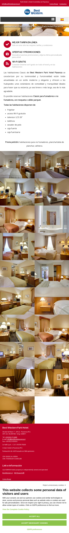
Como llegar (54, 4)
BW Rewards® (19, 473)
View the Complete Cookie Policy (15, 509)
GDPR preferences (34, 529)
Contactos (63, 4)
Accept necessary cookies (34, 523)
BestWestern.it (7, 473)
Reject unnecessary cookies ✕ (54, 485)
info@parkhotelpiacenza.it (11, 4)
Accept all (34, 516)
